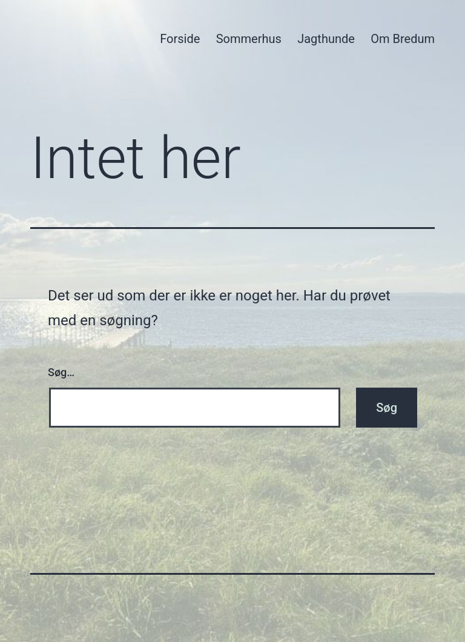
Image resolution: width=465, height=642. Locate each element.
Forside (180, 38)
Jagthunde (326, 38)
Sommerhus (249, 38)
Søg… (61, 372)
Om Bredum (403, 38)
